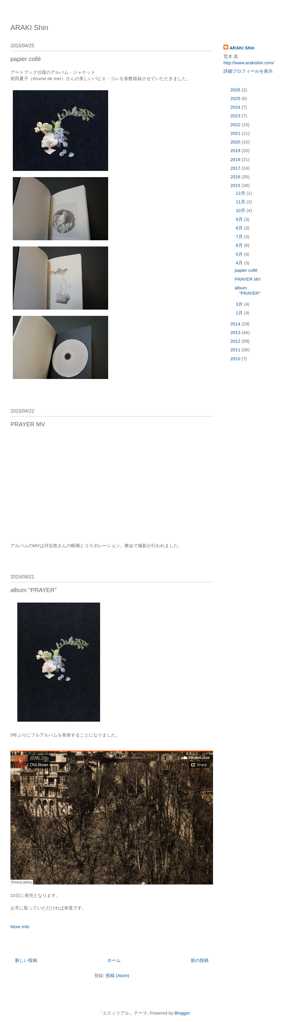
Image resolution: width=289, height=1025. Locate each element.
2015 (236, 185)
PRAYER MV (27, 424)
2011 (236, 349)
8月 (240, 227)
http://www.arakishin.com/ (248, 62)
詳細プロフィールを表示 (248, 71)
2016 (236, 176)
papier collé (25, 59)
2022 (236, 124)
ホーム (114, 960)
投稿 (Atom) (117, 975)
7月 (240, 236)
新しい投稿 (26, 960)
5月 (240, 254)
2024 (236, 107)
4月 (240, 262)
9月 (240, 219)
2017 (236, 168)
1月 (240, 312)
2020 (236, 141)
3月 (240, 304)
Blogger (182, 1012)
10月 (241, 210)
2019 (236, 150)
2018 (236, 159)
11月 (241, 201)
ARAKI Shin (29, 28)
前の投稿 (200, 960)
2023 (236, 115)
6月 (240, 245)
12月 (241, 193)
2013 (236, 332)
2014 (236, 323)
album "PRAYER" (33, 590)
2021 (236, 133)
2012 (236, 341)
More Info (19, 926)
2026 (236, 89)
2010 (236, 358)
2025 (236, 98)
